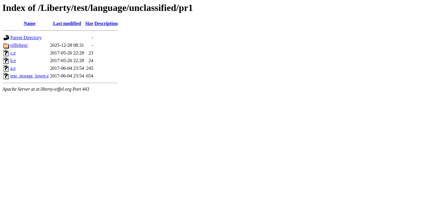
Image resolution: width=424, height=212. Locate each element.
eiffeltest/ (19, 45)
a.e (13, 68)
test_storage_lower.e (29, 75)
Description (106, 23)
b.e (13, 60)
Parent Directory (26, 37)
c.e (13, 52)
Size (89, 23)
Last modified (67, 23)
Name (30, 23)
